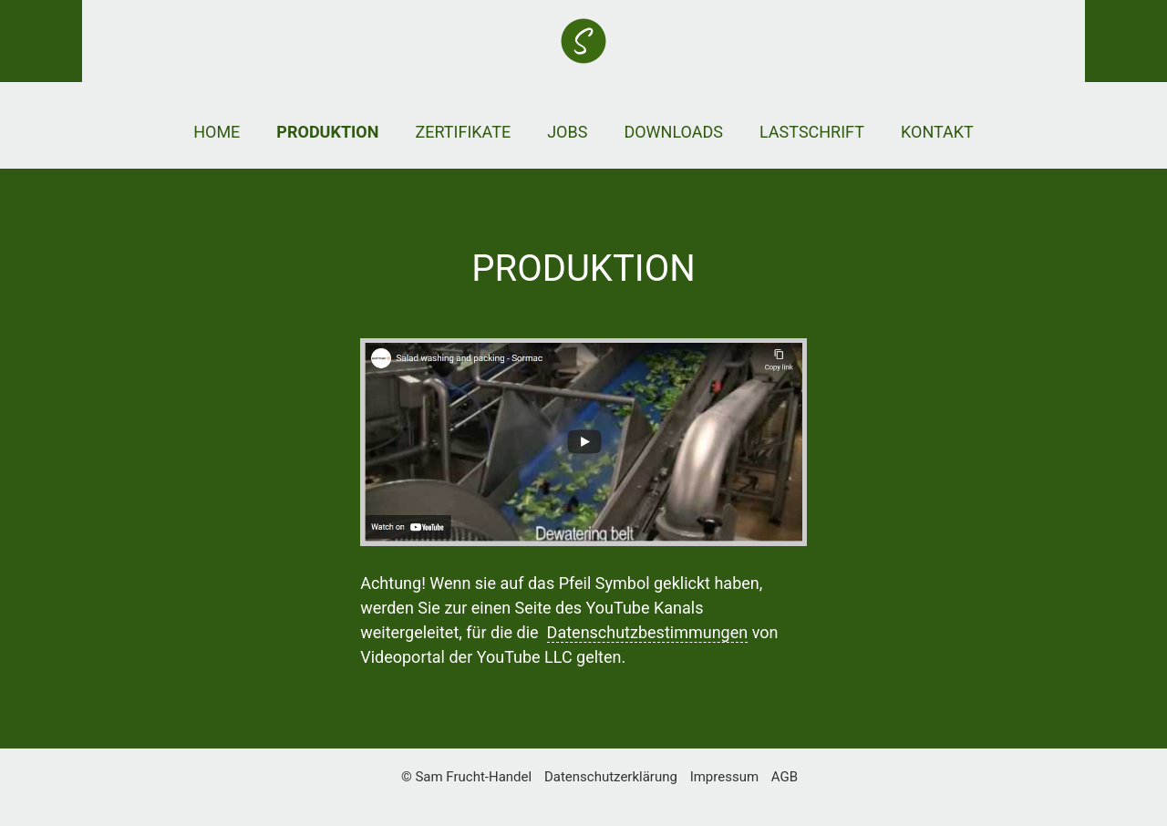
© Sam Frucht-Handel (466, 777)
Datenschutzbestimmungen (648, 632)
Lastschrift (811, 131)
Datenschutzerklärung (610, 777)
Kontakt (937, 131)
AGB (784, 777)
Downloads (673, 131)
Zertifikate (463, 131)
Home (216, 131)
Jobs (567, 131)
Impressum (724, 777)
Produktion (327, 131)
